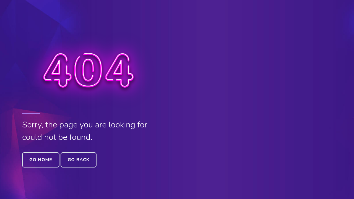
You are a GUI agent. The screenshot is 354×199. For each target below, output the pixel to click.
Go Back (78, 160)
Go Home (40, 160)
